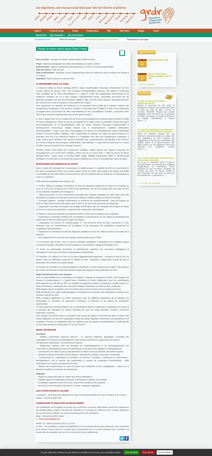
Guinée (75, 31)
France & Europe (56, 31)
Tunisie (156, 31)
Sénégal (141, 31)
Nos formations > (76, 35)
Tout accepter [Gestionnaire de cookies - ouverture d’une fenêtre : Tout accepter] (131, 452)
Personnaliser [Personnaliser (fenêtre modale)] (164, 452)
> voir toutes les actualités (149, 183)
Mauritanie (124, 31)
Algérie (37, 31)
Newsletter (41, 35)
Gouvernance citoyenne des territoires (101, 39)
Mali (109, 31)
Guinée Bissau (92, 31)
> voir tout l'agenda (146, 84)
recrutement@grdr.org (50, 419)
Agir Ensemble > (57, 35)
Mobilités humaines (67, 39)
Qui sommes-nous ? (43, 39)
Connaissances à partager (137, 39)
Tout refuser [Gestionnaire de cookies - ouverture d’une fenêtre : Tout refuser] (148, 452)
